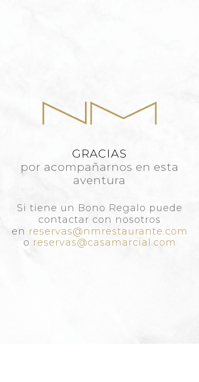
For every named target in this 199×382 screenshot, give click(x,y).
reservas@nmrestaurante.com (108, 231)
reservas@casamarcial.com (104, 242)
